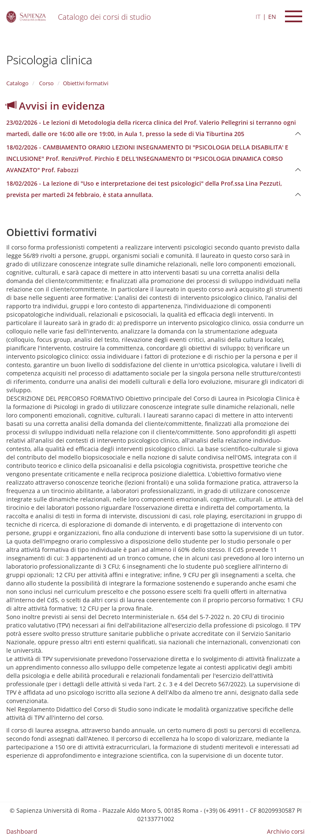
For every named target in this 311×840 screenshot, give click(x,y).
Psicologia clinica (49, 60)
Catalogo (17, 83)
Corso (46, 83)
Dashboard (21, 831)
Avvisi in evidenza (55, 106)
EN (272, 17)
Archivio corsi (286, 831)
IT (258, 17)
